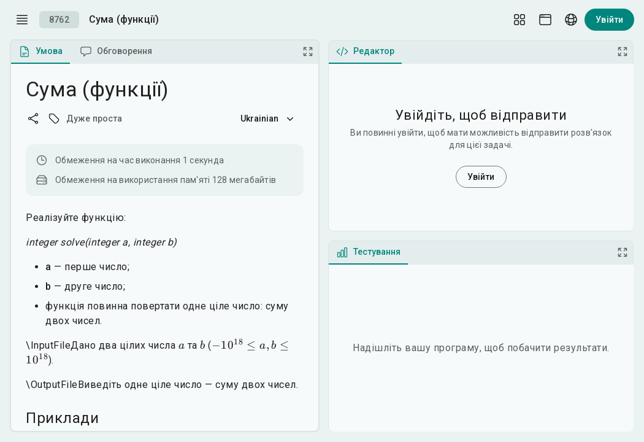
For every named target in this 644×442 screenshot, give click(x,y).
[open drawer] (22, 19)
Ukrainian (268, 118)
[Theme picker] (545, 19)
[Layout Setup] (519, 19)
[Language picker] (571, 19)
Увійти (609, 20)
